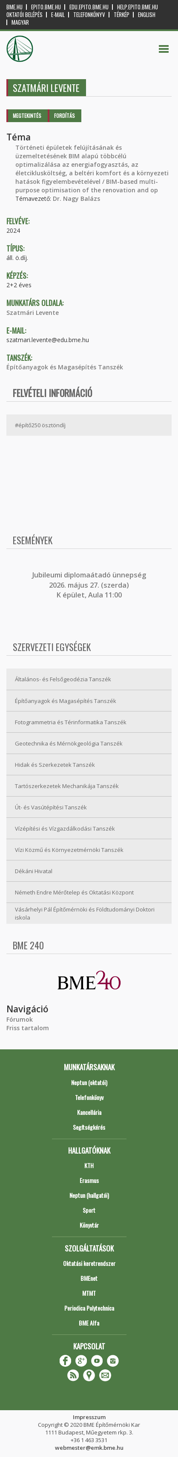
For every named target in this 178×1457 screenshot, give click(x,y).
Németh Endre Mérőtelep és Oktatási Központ (74, 892)
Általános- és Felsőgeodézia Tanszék (63, 679)
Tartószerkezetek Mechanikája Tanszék (67, 786)
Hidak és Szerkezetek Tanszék (55, 764)
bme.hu (14, 7)
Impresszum (89, 1417)
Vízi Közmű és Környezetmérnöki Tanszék (69, 850)
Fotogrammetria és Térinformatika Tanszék (70, 722)
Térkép (121, 14)
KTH (89, 1165)
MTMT (89, 1292)
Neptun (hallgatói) (89, 1195)
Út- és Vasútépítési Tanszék (51, 807)
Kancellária (89, 1112)
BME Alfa (89, 1322)
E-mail (58, 14)
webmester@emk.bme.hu (89, 1447)
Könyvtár (89, 1224)
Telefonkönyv (89, 14)
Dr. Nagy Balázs (76, 198)
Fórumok (19, 1019)
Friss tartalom (27, 1028)
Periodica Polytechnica (89, 1307)
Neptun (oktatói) (89, 1082)
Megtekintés (27, 115)
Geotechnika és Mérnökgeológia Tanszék (69, 743)
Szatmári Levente (32, 313)
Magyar (20, 22)
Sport (89, 1210)
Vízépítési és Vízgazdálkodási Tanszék (65, 828)
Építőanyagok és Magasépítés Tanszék (64, 367)
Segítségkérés (89, 1127)
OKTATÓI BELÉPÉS (24, 14)
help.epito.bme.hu (137, 7)
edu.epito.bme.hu (89, 7)
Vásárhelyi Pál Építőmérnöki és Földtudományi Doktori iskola (85, 913)
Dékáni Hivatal (33, 871)
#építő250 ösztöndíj (40, 425)
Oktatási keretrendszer (89, 1263)
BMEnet (89, 1278)
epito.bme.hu (46, 7)
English (146, 14)
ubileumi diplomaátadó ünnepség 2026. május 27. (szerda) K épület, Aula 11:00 (90, 585)
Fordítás (64, 115)
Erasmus (89, 1180)
